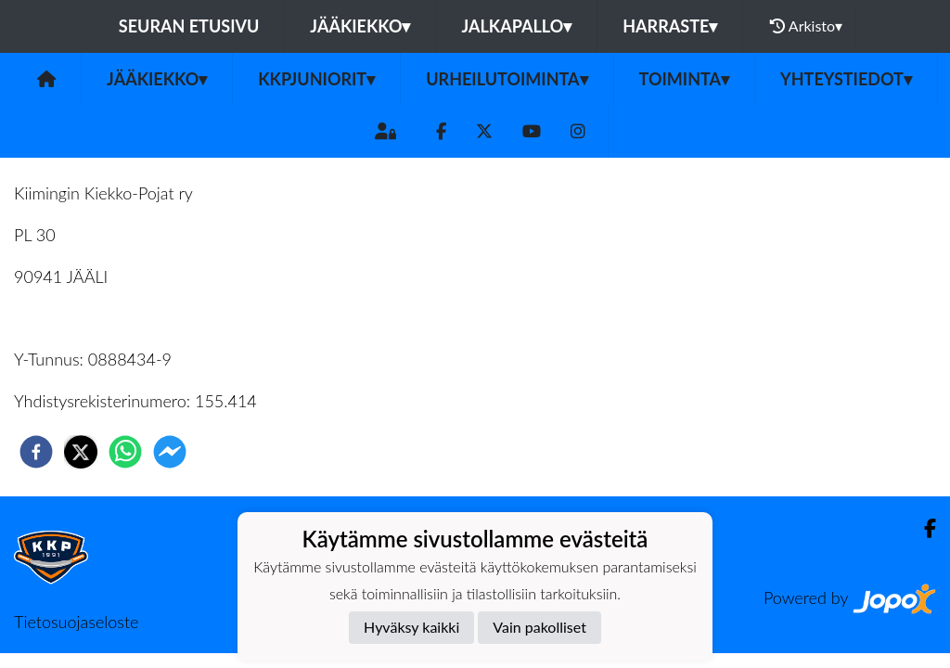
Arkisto (806, 26)
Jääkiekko (360, 26)
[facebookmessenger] (169, 452)
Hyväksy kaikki (411, 627)
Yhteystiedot (846, 79)
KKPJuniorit (316, 79)
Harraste (670, 26)
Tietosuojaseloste (76, 621)
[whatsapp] (125, 452)
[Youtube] (531, 131)
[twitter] (80, 452)
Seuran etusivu (189, 26)
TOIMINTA (684, 79)
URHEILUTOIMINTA (506, 79)
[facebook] (36, 452)
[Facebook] (441, 131)
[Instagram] (578, 131)
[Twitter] (484, 131)
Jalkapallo (516, 26)
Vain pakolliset (539, 627)
